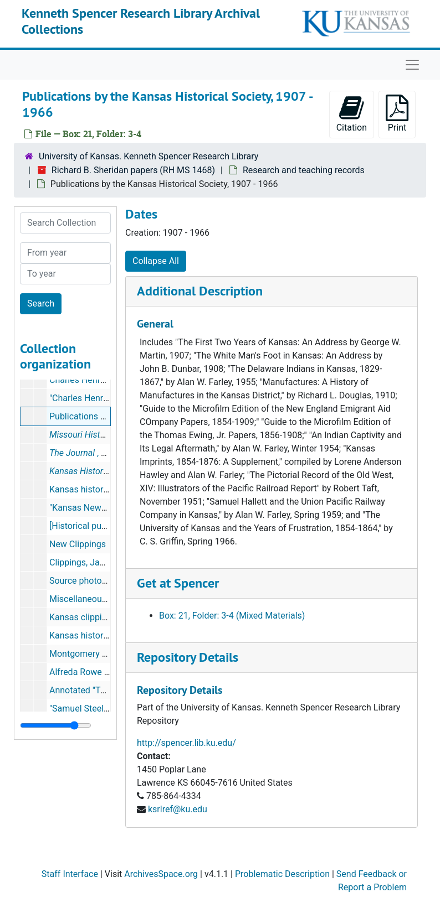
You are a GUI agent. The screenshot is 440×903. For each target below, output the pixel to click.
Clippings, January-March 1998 (110, 562)
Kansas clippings (82, 617)
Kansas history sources (95, 635)
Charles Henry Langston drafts (109, 380)
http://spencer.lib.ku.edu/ (186, 743)
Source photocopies (88, 580)
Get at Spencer (178, 582)
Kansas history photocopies (103, 489)
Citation (351, 114)
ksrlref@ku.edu (177, 809)
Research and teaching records (304, 170)
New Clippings (77, 544)
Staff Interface (70, 874)
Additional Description (200, 290)
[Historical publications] (95, 526)
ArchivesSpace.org (161, 874)
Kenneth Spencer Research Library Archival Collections (141, 21)
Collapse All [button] (155, 261)
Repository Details (187, 657)
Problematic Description (282, 874)
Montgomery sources (91, 653)
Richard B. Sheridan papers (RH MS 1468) (133, 170)
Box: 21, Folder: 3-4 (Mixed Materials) (232, 615)
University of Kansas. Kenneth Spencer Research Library (148, 156)
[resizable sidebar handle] (55, 725)
